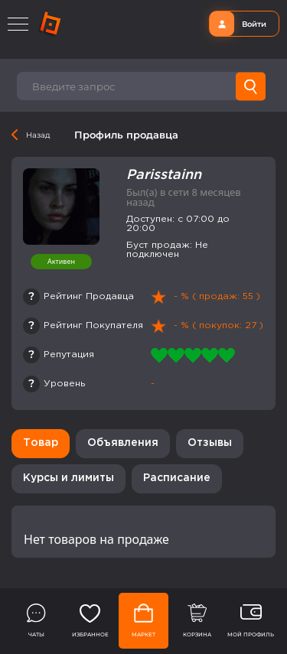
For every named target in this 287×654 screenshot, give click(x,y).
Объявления (122, 442)
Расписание (176, 478)
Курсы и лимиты (68, 478)
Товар (40, 442)
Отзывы (210, 442)
